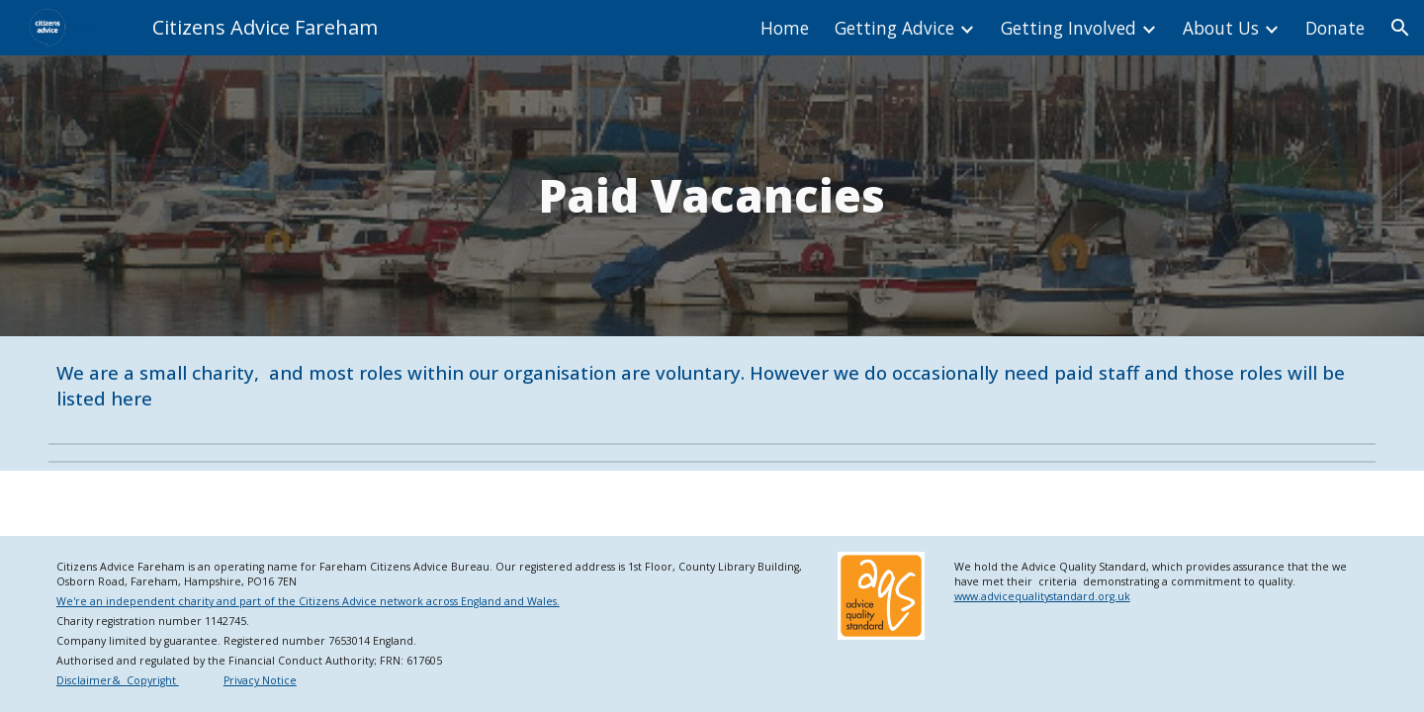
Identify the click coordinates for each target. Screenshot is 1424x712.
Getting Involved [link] (1068, 28)
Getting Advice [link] (894, 28)
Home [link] (784, 28)
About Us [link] (1221, 28)
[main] (712, 195)
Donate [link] (1335, 28)
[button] (1400, 27)
